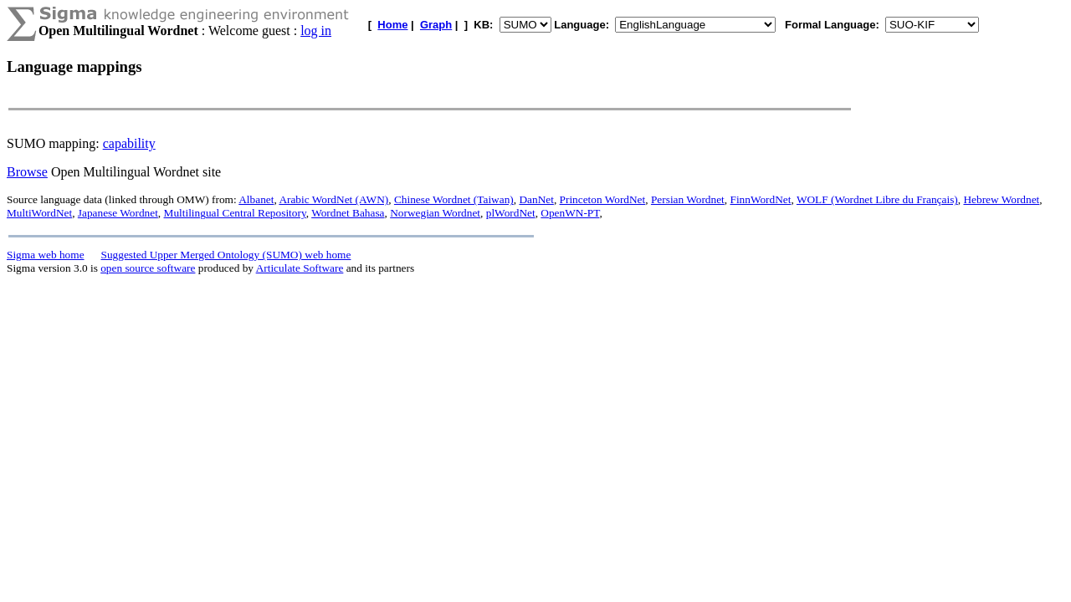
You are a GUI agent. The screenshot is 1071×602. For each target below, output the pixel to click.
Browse (27, 172)
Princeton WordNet (603, 199)
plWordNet (511, 213)
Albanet (256, 199)
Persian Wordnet (688, 199)
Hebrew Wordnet (1001, 199)
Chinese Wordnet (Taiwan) (454, 199)
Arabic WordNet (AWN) (333, 199)
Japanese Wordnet (118, 213)
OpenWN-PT (570, 213)
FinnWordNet (760, 199)
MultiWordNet (39, 213)
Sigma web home (46, 254)
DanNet (536, 199)
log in (315, 30)
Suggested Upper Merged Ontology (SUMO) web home (226, 254)
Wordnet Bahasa (347, 213)
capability (129, 143)
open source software (147, 268)
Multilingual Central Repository (235, 213)
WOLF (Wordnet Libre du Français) (877, 199)
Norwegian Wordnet (435, 213)
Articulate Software (300, 268)
